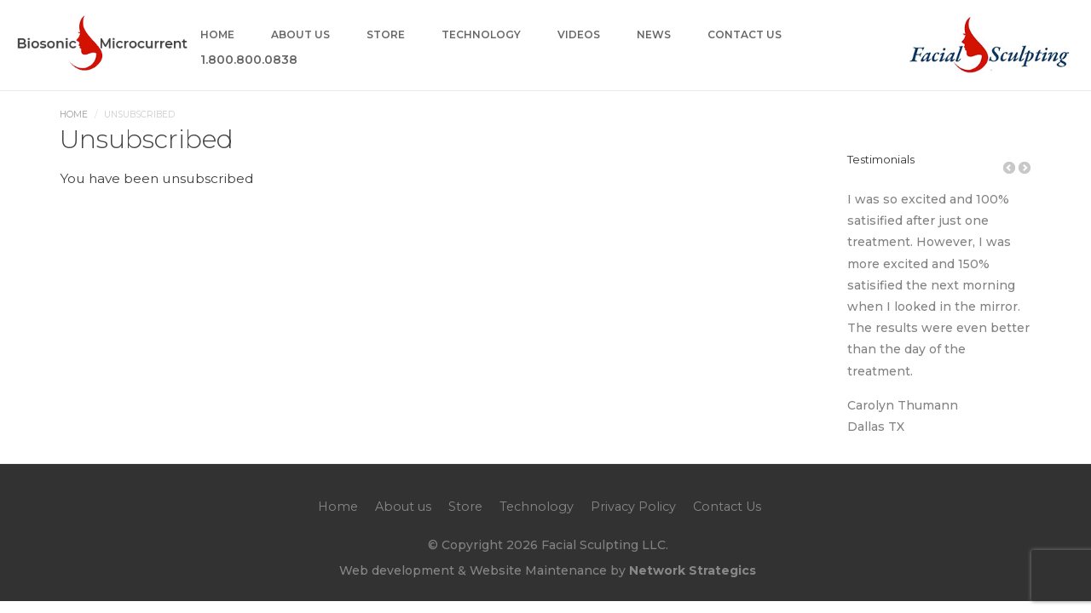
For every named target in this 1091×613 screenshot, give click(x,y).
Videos (578, 35)
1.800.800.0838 (248, 60)
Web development (396, 570)
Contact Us (744, 35)
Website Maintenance (538, 570)
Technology (481, 35)
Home (217, 35)
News (654, 35)
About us (300, 35)
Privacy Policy (633, 506)
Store (386, 35)
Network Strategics (692, 570)
